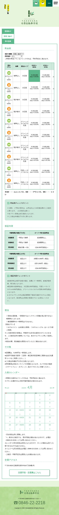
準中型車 (8, 41)
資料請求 (36, 1)
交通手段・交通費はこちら (29, 473)
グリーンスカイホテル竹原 (24, 123)
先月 (7, 388)
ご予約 (42, 1)
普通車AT (8, 31)
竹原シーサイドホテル (24, 171)
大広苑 (24, 76)
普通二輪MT (8, 36)
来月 (51, 388)
